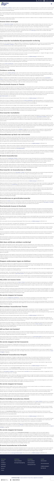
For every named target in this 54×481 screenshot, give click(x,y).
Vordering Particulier (32, 464)
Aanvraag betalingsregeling (19, 462)
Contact (2, 470)
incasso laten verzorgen (8, 24)
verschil (8, 200)
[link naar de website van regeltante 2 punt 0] (15, 480)
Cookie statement (23, 477)
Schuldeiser (3, 462)
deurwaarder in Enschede (48, 202)
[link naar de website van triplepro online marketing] (4, 480)
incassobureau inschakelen (7, 7)
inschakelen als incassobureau (13, 297)
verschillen (27, 371)
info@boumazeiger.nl (49, 0)
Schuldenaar (3, 464)
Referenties (3, 466)
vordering (33, 30)
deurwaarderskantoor (21, 148)
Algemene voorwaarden (38, 477)
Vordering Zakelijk (31, 462)
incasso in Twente (21, 282)
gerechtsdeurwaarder (4, 95)
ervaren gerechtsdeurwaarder (16, 452)
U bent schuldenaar (18, 460)
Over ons (2, 468)
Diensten (2, 460)
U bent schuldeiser (31, 460)
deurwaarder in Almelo (20, 172)
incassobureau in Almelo (12, 158)
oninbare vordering (11, 72)
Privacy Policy (30, 477)
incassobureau (14, 184)
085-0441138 (40, 0)
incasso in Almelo (38, 401)
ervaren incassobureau (9, 63)
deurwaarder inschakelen (9, 44)
